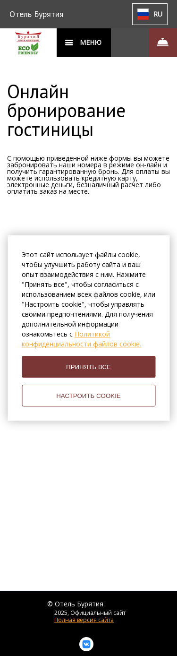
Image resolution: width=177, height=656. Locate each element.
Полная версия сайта (84, 620)
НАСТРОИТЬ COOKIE (88, 395)
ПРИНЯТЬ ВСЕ (88, 367)
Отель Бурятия (36, 14)
